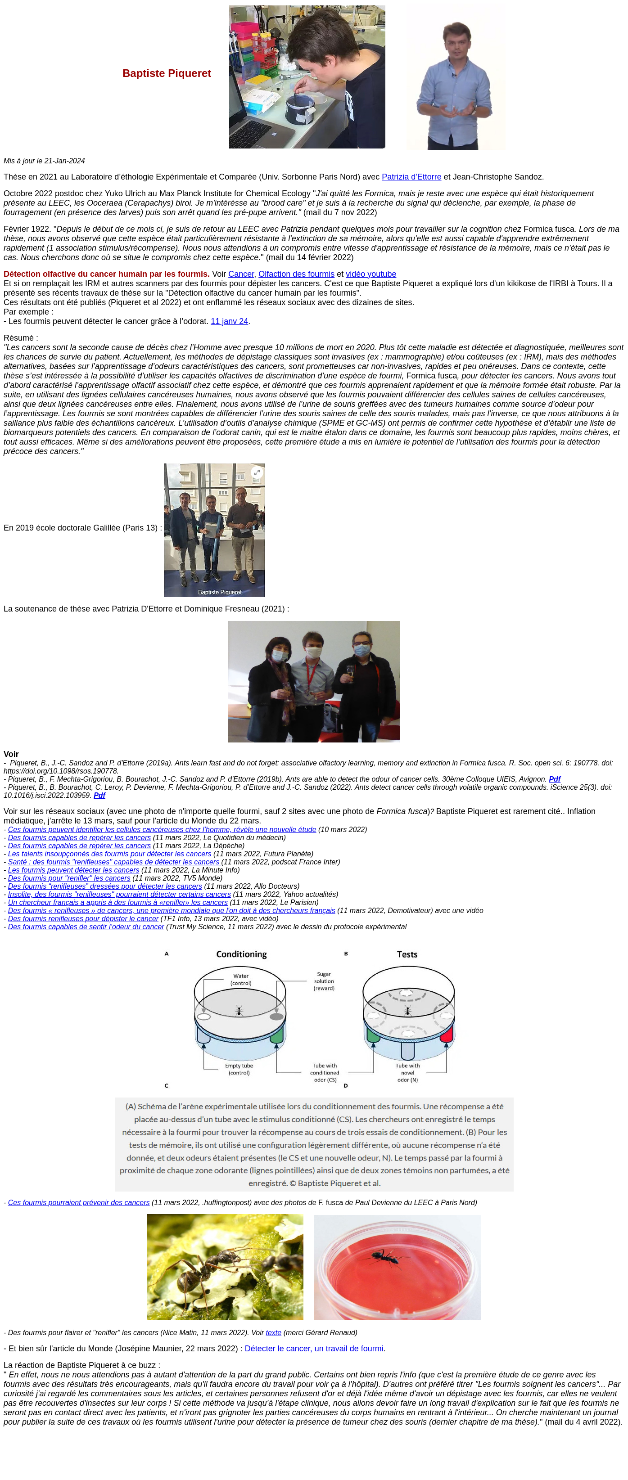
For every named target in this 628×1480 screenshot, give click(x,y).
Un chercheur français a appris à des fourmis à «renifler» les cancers (118, 902)
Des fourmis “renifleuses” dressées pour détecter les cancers (105, 886)
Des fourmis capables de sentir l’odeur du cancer (86, 927)
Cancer (241, 274)
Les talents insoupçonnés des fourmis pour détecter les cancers (110, 854)
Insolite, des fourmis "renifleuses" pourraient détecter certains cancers (119, 894)
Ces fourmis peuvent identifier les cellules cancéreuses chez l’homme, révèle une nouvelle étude (162, 829)
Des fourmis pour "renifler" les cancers (69, 878)
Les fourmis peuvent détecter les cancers (74, 870)
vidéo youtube (371, 274)
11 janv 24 (229, 321)
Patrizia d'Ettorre (412, 176)
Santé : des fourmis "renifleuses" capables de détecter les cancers (114, 862)
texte (274, 1332)
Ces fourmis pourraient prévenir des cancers (79, 1202)
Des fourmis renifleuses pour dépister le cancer (83, 918)
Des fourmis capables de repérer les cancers (79, 837)
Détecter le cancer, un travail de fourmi (314, 1348)
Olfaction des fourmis (296, 274)
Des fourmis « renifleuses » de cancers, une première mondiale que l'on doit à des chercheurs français (171, 910)
